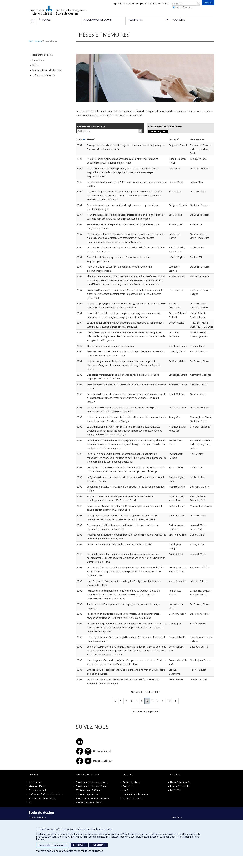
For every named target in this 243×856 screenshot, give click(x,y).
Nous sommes (35, 782)
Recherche (38, 41)
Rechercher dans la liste (91, 126)
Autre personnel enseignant (42, 798)
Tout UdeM (187, 7)
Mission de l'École (37, 786)
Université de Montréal (40, 10)
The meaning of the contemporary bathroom (111, 345)
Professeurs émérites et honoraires (45, 794)
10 (169, 700)
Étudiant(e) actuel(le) (179, 786)
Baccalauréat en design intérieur (91, 786)
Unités (35, 65)
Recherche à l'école (42, 54)
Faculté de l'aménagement (71, 10)
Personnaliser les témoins (53, 844)
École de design (67, 13)
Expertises (38, 59)
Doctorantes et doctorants (46, 70)
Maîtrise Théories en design (89, 802)
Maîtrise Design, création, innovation (93, 798)
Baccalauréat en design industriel (91, 782)
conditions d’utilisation (92, 850)
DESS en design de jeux (87, 794)
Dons (31, 802)
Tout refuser (79, 844)
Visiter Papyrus (157, 131)
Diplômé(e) (175, 790)
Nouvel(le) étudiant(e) (180, 782)
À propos (33, 774)
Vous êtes (175, 774)
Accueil (31, 41)
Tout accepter (98, 844)
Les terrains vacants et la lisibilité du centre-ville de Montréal (119, 544)
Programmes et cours (87, 774)
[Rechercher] (198, 4)
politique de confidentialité (60, 850)
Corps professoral (37, 790)
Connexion (162, 3)
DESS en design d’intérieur (88, 790)
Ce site (176, 7)
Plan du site (177, 817)
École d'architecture (37, 817)
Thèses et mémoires (43, 75)
